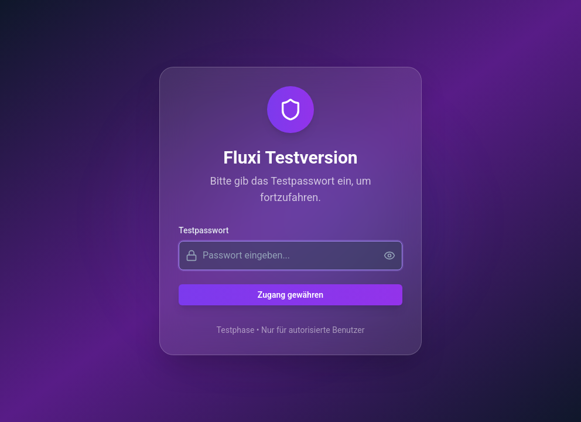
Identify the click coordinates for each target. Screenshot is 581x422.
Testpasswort (203, 230)
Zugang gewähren (290, 295)
